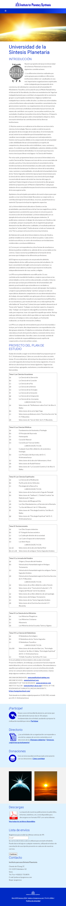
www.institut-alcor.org (32, 686)
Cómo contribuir (39, 759)
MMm (51, 898)
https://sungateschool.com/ (19, 691)
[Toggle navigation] (5, 10)
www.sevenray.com (43, 683)
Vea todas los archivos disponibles (22, 821)
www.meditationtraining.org (38, 677)
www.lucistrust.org (31, 680)
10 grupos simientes (37, 740)
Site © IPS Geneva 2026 (19, 898)
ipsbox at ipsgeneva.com (36, 898)
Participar (34, 721)
